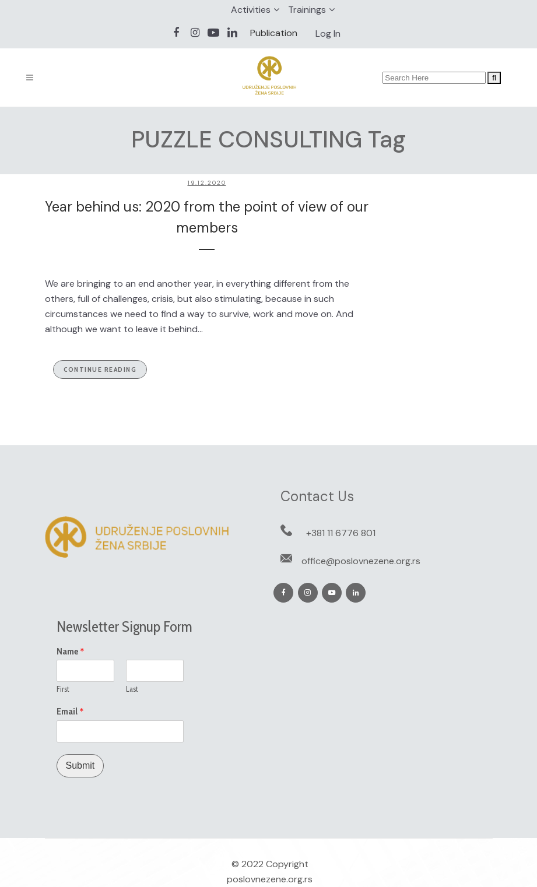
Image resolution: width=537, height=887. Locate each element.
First (63, 689)
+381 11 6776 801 (340, 533)
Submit (80, 765)
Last (132, 689)
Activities (251, 9)
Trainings (307, 9)
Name (71, 651)
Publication (273, 33)
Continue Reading (100, 369)
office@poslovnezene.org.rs (360, 561)
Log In (328, 33)
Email (70, 711)
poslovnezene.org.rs (270, 879)
